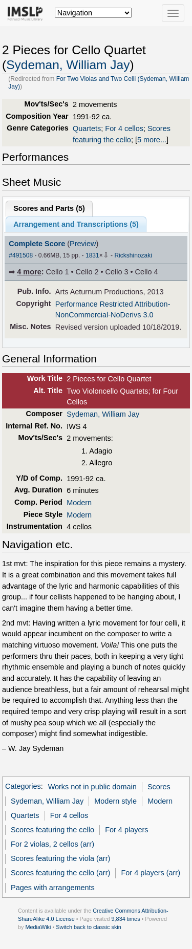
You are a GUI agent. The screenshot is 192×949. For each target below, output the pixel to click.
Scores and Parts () (49, 208)
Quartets (87, 128)
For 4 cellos (124, 128)
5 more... (151, 140)
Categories (23, 787)
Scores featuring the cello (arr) (60, 873)
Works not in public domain (92, 787)
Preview (83, 244)
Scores (158, 787)
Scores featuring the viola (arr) (60, 858)
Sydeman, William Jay (68, 65)
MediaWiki (38, 927)
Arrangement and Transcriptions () (76, 224)
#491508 (21, 255)
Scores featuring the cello (52, 830)
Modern (79, 503)
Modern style (115, 801)
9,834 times (126, 919)
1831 (92, 255)
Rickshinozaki (133, 255)
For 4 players (126, 830)
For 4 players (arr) (150, 873)
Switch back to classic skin (88, 927)
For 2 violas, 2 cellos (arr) (52, 844)
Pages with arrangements (53, 887)
